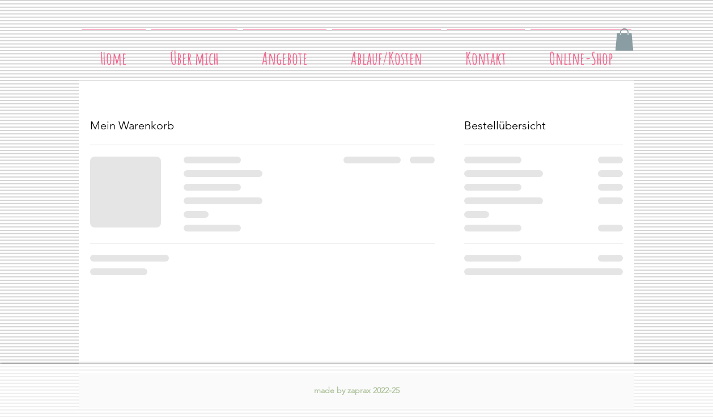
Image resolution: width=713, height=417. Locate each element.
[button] (624, 39)
